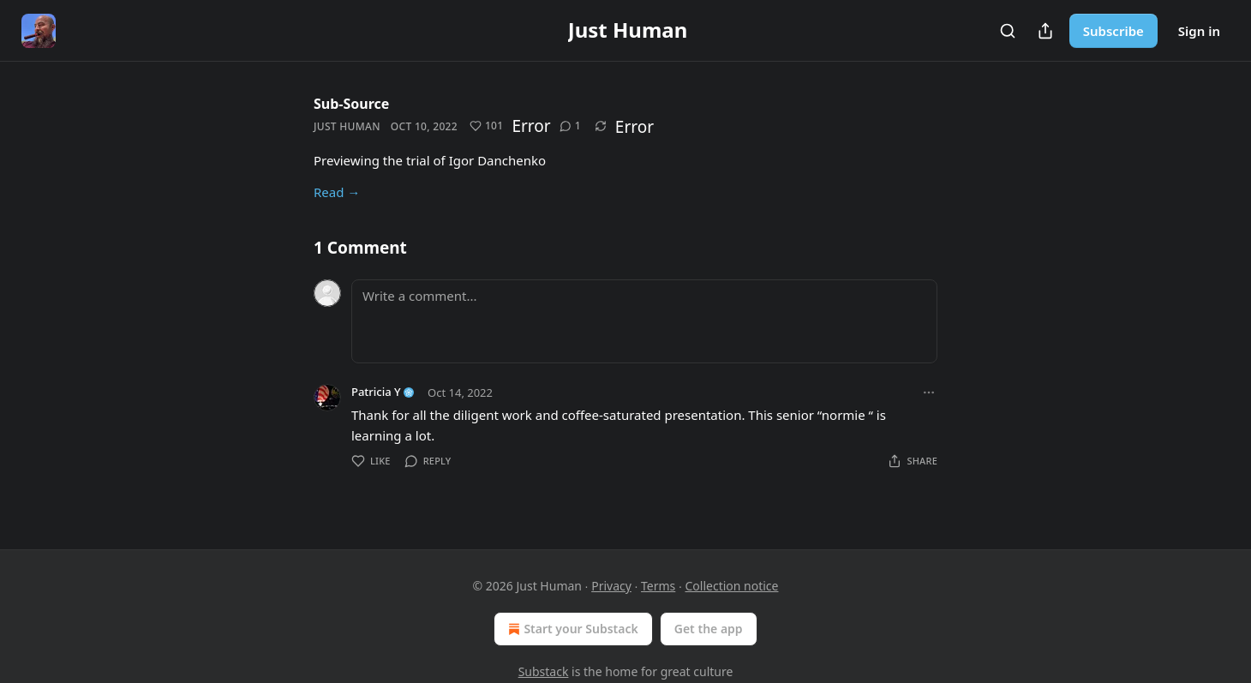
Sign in (1199, 30)
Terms (658, 586)
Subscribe (1113, 30)
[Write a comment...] (644, 321)
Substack (543, 671)
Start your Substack (571, 629)
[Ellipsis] (929, 392)
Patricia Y (376, 391)
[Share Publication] (1045, 31)
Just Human (347, 126)
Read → (337, 192)
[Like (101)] (486, 126)
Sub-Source (351, 103)
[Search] (1008, 31)
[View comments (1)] (570, 126)
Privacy (611, 586)
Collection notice (731, 586)
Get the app (708, 628)
